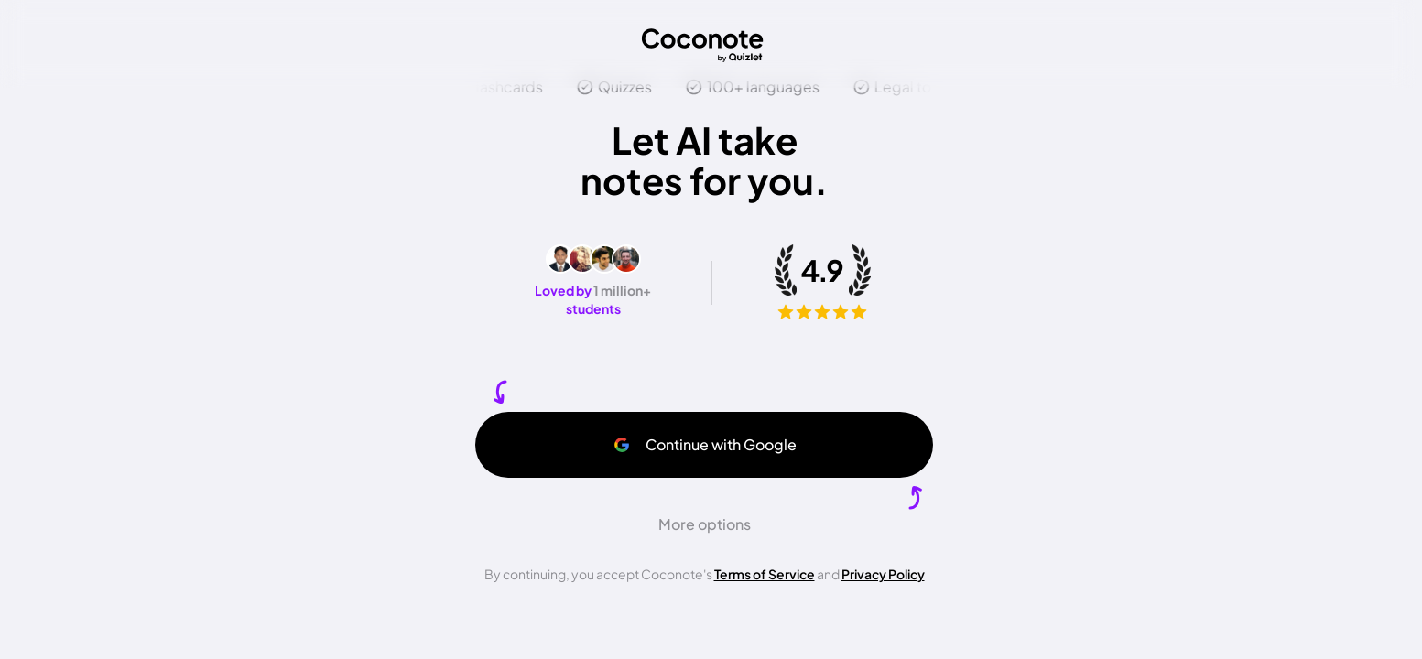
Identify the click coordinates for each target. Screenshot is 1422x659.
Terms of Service (764, 574)
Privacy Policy (883, 574)
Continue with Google (705, 444)
